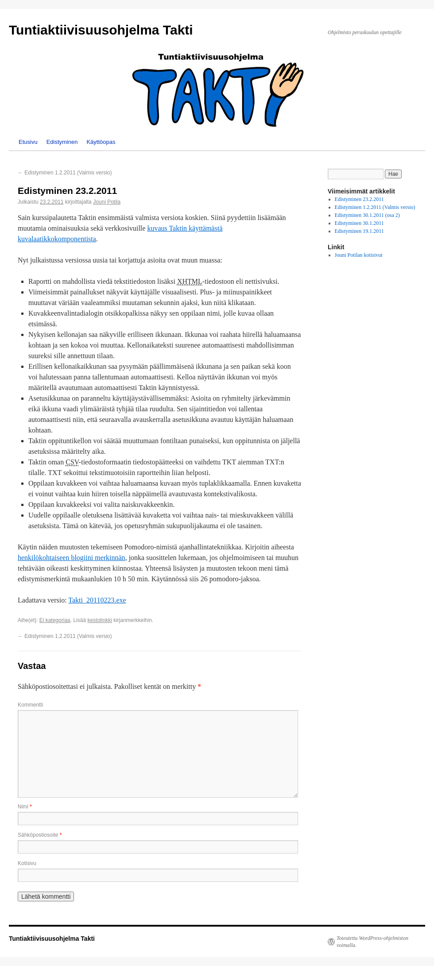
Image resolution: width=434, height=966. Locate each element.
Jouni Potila (106, 202)
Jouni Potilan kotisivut (359, 255)
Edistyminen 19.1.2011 (359, 231)
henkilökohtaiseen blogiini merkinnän (71, 557)
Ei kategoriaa (54, 620)
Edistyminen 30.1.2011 (359, 223)
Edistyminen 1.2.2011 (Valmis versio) (65, 173)
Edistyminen (62, 142)
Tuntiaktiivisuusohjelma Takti (101, 30)
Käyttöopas (100, 142)
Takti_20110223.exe (97, 600)
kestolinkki (99, 620)
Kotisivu (27, 863)
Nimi (25, 807)
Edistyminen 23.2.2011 (359, 199)
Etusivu (28, 142)
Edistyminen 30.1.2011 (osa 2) (367, 215)
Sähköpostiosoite (40, 835)
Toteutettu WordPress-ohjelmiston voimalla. (372, 941)
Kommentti (30, 705)
